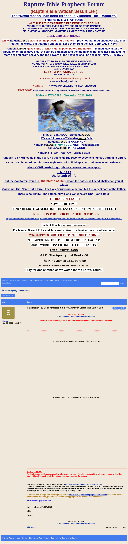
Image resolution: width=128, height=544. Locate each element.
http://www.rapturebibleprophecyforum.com (76, 316)
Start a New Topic (8, 295)
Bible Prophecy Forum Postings (39, 280)
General (24, 280)
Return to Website (8, 280)
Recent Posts (6, 283)
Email (33, 527)
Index (18, 280)
